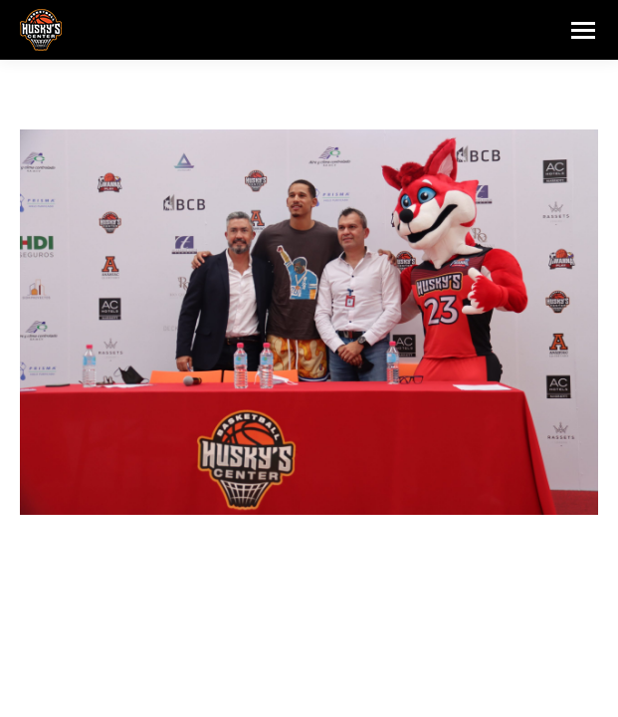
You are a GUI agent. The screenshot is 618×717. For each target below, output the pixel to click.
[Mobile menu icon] (583, 30)
